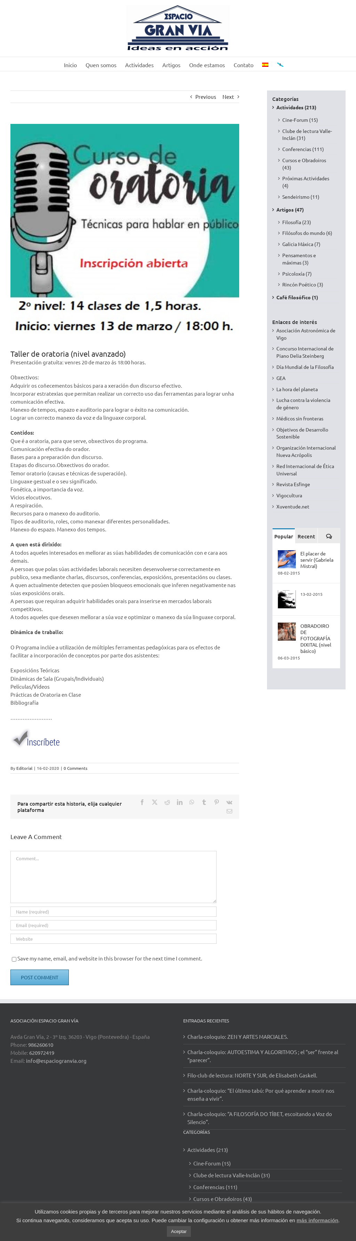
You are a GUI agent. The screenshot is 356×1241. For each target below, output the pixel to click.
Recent (306, 536)
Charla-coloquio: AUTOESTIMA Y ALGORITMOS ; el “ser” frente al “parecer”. (262, 1056)
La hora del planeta (297, 389)
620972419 (41, 1052)
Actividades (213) (296, 107)
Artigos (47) (290, 209)
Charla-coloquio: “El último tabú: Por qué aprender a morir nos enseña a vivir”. (260, 1094)
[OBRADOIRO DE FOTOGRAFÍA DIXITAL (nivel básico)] (287, 626)
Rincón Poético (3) (302, 284)
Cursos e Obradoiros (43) (304, 164)
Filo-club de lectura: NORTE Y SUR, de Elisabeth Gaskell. (252, 1075)
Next (228, 96)
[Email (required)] (113, 925)
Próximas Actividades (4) (305, 182)
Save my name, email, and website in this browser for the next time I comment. (109, 958)
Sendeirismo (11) (300, 196)
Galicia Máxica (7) (301, 244)
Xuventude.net (292, 506)
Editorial (24, 768)
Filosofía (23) (296, 222)
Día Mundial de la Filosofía (305, 367)
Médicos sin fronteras (299, 418)
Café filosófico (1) (297, 297)
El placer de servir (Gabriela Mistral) (316, 559)
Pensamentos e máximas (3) (299, 259)
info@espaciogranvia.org (56, 1060)
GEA (280, 378)
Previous (205, 96)
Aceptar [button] (179, 1231)
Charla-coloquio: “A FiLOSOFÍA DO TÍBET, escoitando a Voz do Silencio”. (259, 1117)
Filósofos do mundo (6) (307, 233)
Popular (283, 536)
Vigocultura (289, 495)
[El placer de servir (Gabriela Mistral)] (287, 554)
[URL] (113, 939)
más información (317, 1220)
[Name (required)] (113, 912)
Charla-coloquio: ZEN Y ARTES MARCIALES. (237, 1036)
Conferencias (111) (303, 149)
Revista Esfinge (293, 484)
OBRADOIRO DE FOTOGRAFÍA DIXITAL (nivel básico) (315, 638)
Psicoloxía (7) (297, 273)
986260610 (40, 1044)
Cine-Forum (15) (300, 120)
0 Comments (75, 768)
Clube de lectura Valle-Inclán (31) (307, 134)
